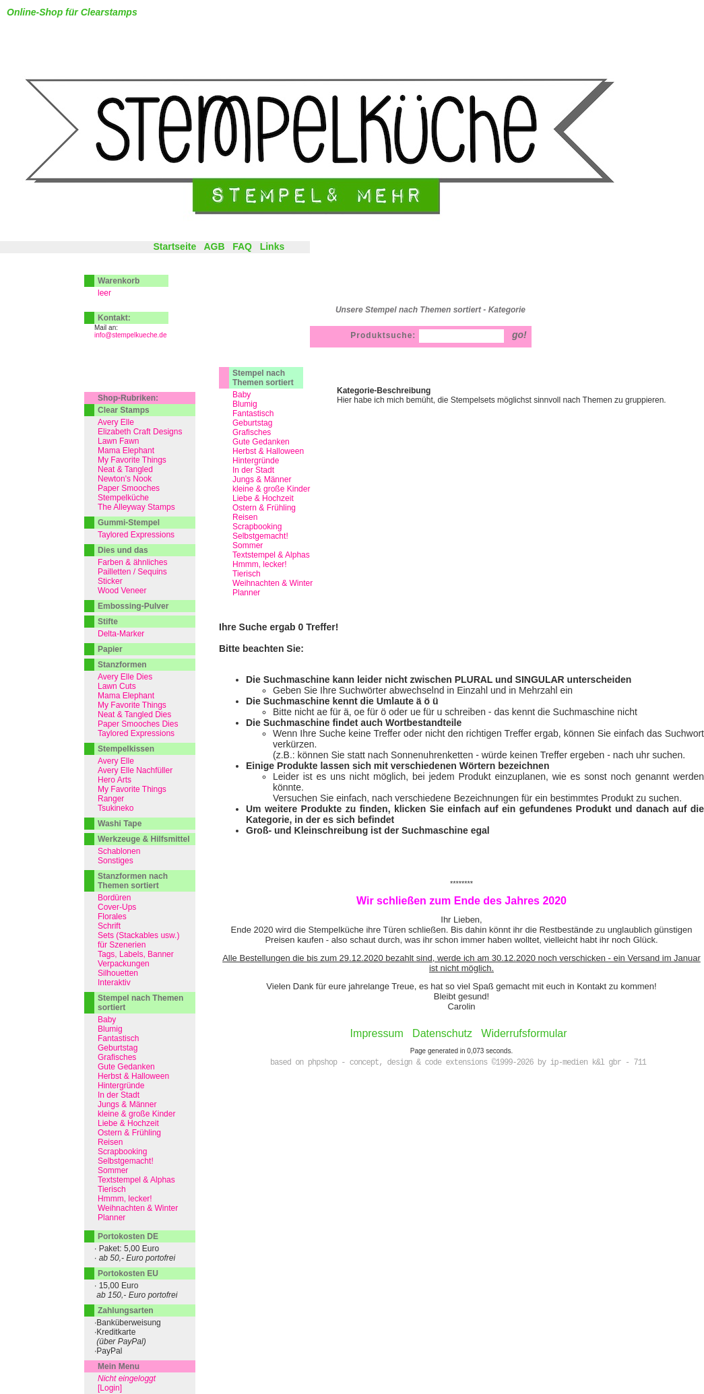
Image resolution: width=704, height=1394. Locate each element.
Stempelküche (123, 497)
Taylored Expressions (136, 534)
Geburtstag (252, 423)
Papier (110, 649)
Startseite (174, 246)
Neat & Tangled (125, 469)
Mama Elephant (126, 450)
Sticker (110, 581)
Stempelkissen (126, 749)
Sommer (247, 545)
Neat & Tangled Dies (134, 714)
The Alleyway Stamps (136, 507)
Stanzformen (122, 664)
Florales (112, 916)
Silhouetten (118, 973)
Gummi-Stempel (129, 522)
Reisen (244, 517)
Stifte (108, 621)
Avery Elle (116, 422)
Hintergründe (255, 460)
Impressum (377, 1033)
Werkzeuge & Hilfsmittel (143, 839)
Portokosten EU (128, 1273)
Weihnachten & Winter (272, 583)
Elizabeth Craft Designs (140, 431)
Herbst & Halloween (268, 451)
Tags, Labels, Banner (136, 954)
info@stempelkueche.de (130, 335)
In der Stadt (253, 470)
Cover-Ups (117, 907)
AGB (213, 246)
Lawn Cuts (117, 686)
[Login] (110, 1388)
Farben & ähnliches (132, 562)
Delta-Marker (121, 633)
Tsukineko (115, 808)
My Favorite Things (132, 460)
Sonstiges (115, 860)
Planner (246, 592)
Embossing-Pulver (133, 606)
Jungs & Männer (261, 479)
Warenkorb (118, 281)
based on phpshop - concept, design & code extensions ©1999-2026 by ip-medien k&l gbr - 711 (458, 1062)
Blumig (244, 404)
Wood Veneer (122, 590)
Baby (241, 394)
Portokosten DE (128, 1236)
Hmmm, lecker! (259, 564)
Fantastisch (253, 413)
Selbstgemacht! (260, 536)
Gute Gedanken (261, 441)
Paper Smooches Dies (138, 724)
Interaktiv (114, 982)
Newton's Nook (125, 479)
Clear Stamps (124, 410)
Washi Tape (119, 823)
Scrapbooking (257, 526)
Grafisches (251, 432)
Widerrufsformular (524, 1033)
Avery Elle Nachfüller (135, 770)
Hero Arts (114, 780)
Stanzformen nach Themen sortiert (133, 880)
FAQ (242, 246)
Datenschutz (442, 1033)
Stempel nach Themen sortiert (263, 377)
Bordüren (114, 897)
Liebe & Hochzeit (263, 498)
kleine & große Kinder (271, 489)
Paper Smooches (129, 488)
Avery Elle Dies (125, 677)
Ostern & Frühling (264, 507)
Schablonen (119, 851)
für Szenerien (122, 945)
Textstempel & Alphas (271, 555)
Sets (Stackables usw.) (138, 935)
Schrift (109, 926)
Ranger (111, 798)
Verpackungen (124, 963)
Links (272, 246)
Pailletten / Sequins (132, 571)
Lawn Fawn (118, 441)
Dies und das (123, 550)
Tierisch (246, 573)
